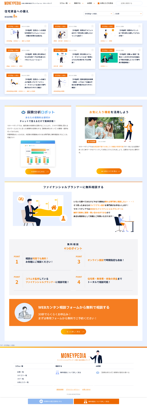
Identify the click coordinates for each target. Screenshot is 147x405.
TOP (1, 345)
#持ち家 (60, 41)
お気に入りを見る (106, 3)
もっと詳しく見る (73, 331)
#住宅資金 (9, 41)
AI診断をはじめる (38, 171)
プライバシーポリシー (73, 389)
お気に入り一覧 (23, 382)
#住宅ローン (16, 41)
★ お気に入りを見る (109, 171)
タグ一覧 (20, 379)
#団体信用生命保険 (11, 91)
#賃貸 (55, 41)
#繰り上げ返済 (26, 41)
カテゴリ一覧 (22, 375)
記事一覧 (20, 372)
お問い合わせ (86, 389)
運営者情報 (60, 389)
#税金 (8, 66)
